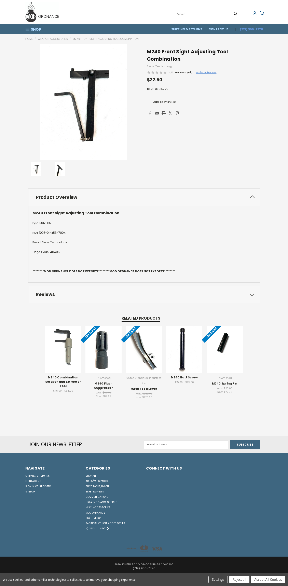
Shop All (91, 475)
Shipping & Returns (186, 29)
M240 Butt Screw (184, 378)
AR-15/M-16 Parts (97, 481)
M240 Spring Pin (224, 383)
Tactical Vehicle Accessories (105, 523)
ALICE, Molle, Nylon (97, 486)
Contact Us (218, 29)
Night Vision (93, 518)
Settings (218, 579)
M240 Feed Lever (144, 389)
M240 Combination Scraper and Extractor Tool (63, 382)
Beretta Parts (95, 491)
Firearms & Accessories (101, 502)
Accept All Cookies (268, 579)
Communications (97, 497)
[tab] (144, 197)
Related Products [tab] (141, 318)
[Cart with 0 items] (262, 13)
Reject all (239, 579)
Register (45, 486)
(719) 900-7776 (251, 29)
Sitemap (30, 491)
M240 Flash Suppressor (103, 385)
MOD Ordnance (95, 512)
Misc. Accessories (98, 507)
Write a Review (206, 72)
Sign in (30, 486)
